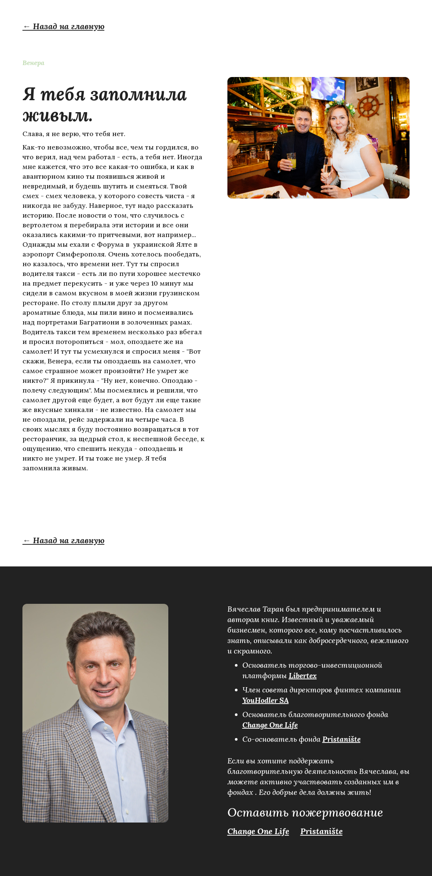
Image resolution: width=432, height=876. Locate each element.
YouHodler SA (265, 700)
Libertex (303, 675)
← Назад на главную (63, 26)
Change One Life (270, 724)
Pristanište (341, 739)
